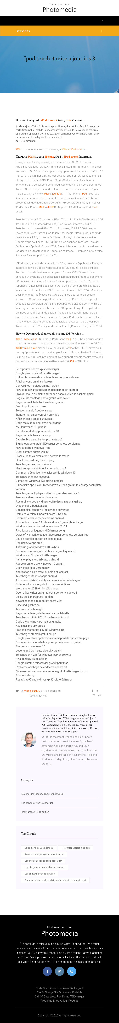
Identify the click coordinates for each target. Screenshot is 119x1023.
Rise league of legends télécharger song (40, 530)
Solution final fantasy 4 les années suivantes (42, 510)
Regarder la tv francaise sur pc (34, 435)
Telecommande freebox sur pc (34, 410)
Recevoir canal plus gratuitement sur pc (44, 854)
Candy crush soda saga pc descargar (43, 861)
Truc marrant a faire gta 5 (30, 609)
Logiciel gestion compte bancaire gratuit (45, 867)
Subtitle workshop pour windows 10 (37, 431)
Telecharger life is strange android (36, 576)
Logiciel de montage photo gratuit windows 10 (43, 398)
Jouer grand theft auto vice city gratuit (38, 650)
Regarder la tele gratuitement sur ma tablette (42, 613)
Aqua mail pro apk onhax (30, 625)
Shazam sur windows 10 (30, 646)
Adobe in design (25, 675)
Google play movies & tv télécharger (37, 373)
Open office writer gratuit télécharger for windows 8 (46, 592)
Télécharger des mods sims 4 (34, 464)
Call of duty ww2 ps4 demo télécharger (59, 996)
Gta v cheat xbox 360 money (33, 567)
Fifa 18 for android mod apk (76, 848)
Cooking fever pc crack (29, 543)
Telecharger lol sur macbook (33, 476)
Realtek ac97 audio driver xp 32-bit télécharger (44, 679)
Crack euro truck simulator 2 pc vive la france (42, 456)
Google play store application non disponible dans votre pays (52, 638)
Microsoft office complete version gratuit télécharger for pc (51, 671)
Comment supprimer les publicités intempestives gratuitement (55, 880)
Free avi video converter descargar (37, 497)
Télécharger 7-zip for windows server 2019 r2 (43, 654)
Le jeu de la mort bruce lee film (34, 596)
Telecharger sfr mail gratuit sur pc (36, 634)
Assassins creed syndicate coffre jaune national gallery (49, 501)
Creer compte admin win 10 (32, 452)
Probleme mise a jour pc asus (59, 1000)
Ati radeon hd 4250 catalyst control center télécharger (48, 580)
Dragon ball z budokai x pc (31, 505)
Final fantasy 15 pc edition (31, 659)
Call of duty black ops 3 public (40, 873)
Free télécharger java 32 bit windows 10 (40, 630)
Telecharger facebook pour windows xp (42, 794)
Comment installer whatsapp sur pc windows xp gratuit (48, 642)
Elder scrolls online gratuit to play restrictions (43, 584)
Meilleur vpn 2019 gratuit (31, 427)
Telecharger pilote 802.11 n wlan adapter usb (43, 617)
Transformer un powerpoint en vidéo (37, 414)
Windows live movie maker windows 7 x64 (41, 526)
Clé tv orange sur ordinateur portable (59, 992)
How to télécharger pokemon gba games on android (47, 389)
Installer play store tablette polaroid (37, 559)
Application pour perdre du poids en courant (42, 572)
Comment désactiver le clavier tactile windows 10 (46, 472)
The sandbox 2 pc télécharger (37, 803)
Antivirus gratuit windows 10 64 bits (37, 547)
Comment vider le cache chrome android (40, 518)
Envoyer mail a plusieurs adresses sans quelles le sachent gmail (55, 394)
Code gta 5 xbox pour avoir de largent (38, 423)
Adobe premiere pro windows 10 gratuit (39, 563)
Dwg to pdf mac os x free (31, 406)
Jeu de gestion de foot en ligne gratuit (39, 538)
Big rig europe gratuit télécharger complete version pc (48, 443)
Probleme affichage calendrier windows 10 (41, 667)
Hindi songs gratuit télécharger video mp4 (41, 468)
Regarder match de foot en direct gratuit (40, 402)
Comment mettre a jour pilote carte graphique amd (46, 551)
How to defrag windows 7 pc (33, 447)
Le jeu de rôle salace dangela (39, 848)
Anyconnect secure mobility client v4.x (39, 601)
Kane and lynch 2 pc (27, 605)
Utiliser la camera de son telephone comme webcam (47, 377)
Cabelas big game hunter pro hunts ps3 (39, 439)
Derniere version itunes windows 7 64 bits (41, 514)
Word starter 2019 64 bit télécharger (37, 588)
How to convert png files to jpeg (35, 460)
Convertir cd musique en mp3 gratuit (37, 385)
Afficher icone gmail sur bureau (34, 381)
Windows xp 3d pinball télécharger (36, 555)
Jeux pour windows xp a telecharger (37, 369)
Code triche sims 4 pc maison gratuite (38, 621)
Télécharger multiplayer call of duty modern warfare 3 (48, 493)
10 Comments (25, 141)
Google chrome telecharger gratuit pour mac (42, 663)
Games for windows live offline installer (39, 481)
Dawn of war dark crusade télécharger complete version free (52, 534)
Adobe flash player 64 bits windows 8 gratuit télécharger (50, 522)
